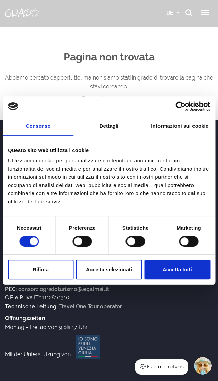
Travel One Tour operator (90, 306)
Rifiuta (41, 269)
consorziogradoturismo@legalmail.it (63, 289)
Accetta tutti (177, 269)
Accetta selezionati (109, 269)
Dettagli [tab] (109, 126)
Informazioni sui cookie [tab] (179, 126)
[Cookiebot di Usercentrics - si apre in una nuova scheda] (180, 106)
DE (170, 13)
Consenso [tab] (38, 126)
